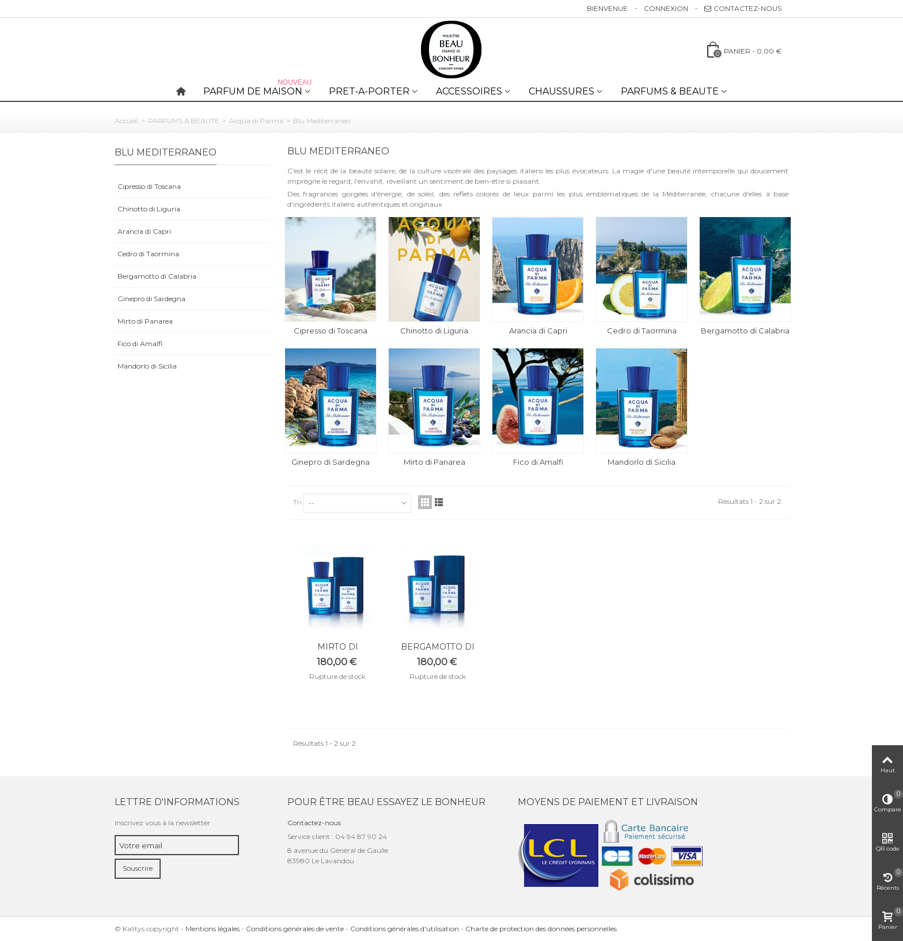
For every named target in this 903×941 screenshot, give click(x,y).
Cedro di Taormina (148, 253)
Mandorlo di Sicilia (147, 366)
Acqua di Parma (256, 120)
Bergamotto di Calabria (156, 276)
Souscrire (138, 868)
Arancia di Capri (144, 231)
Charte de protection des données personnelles (541, 928)
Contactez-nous (742, 8)
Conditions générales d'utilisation (404, 928)
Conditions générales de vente (295, 928)
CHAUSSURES (561, 91)
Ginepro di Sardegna (151, 298)
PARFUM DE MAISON (258, 89)
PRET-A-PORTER (369, 91)
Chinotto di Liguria (148, 208)
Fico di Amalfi (139, 343)
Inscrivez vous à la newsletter (162, 822)
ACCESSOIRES (469, 91)
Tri (297, 502)
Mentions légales (212, 928)
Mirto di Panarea (145, 321)
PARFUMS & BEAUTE (670, 91)
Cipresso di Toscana (149, 186)
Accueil (126, 120)
